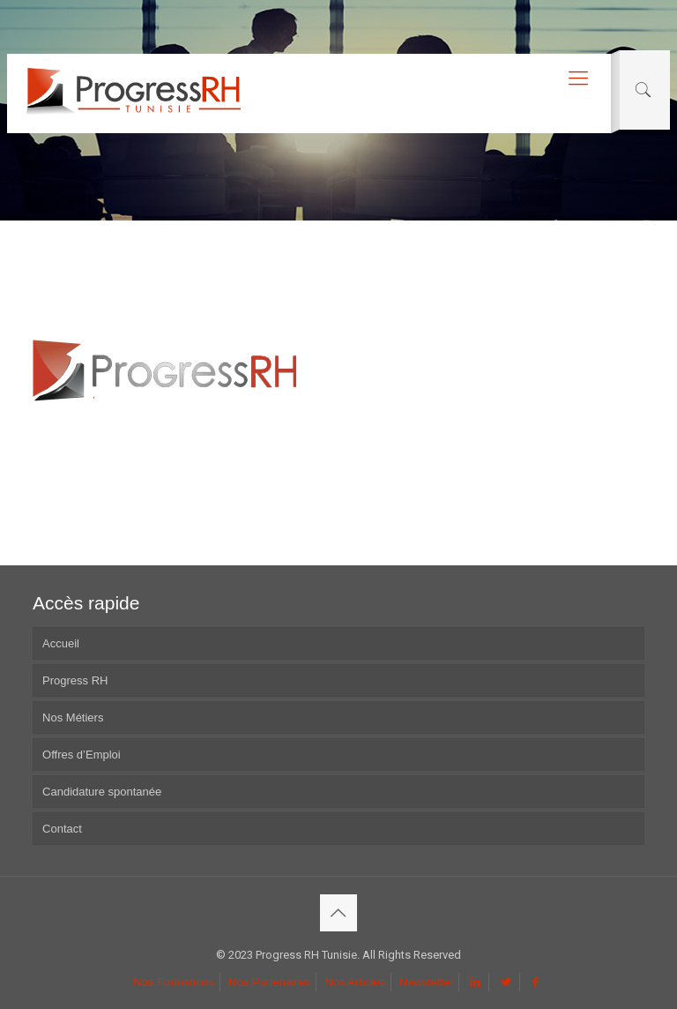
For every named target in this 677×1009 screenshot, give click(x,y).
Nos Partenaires (269, 982)
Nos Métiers (72, 717)
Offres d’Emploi (81, 754)
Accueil (60, 643)
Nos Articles (354, 982)
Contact (62, 828)
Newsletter (426, 982)
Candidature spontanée (101, 791)
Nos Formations (173, 982)
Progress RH (75, 680)
